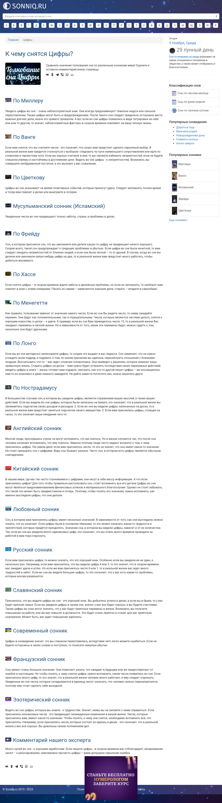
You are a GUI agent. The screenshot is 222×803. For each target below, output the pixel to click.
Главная (13, 40)
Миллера (181, 164)
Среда (191, 43)
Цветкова (181, 211)
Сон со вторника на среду (184, 56)
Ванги (179, 176)
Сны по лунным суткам (190, 110)
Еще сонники (178, 220)
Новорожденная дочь (190, 135)
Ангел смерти (185, 143)
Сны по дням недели (188, 102)
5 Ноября (176, 43)
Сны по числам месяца (190, 93)
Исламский (182, 187)
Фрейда (180, 199)
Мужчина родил (186, 131)
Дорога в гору (185, 127)
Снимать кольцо (187, 139)
